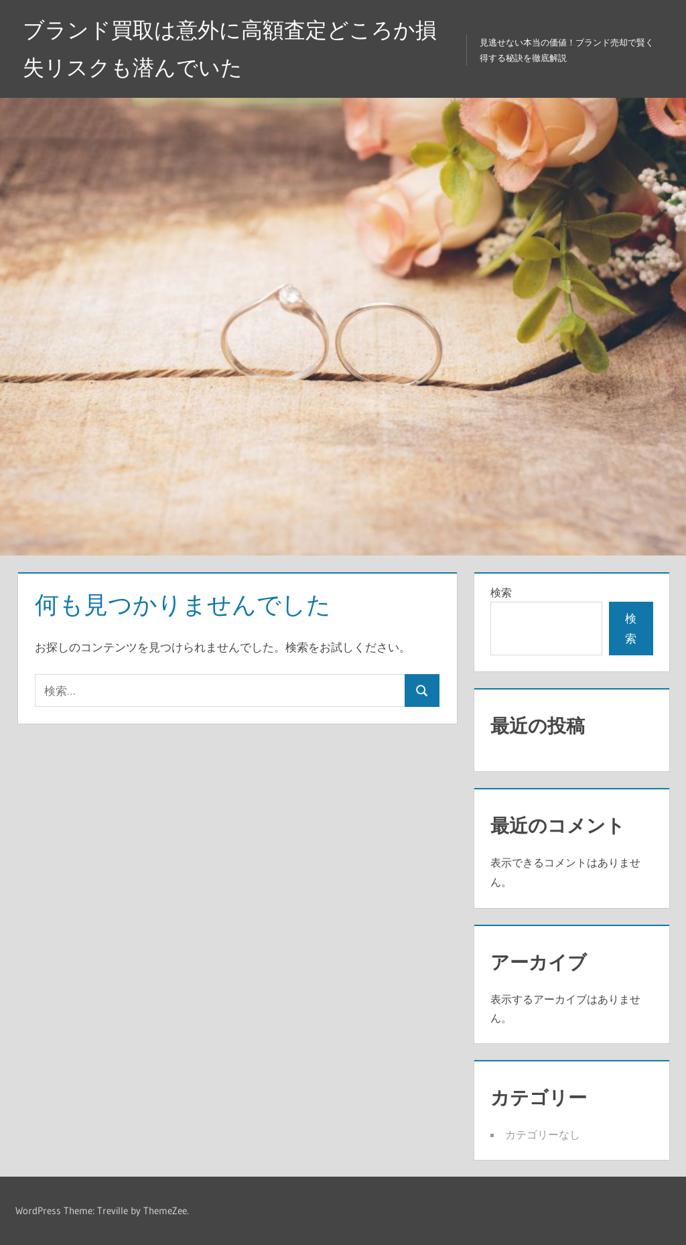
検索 (501, 592)
